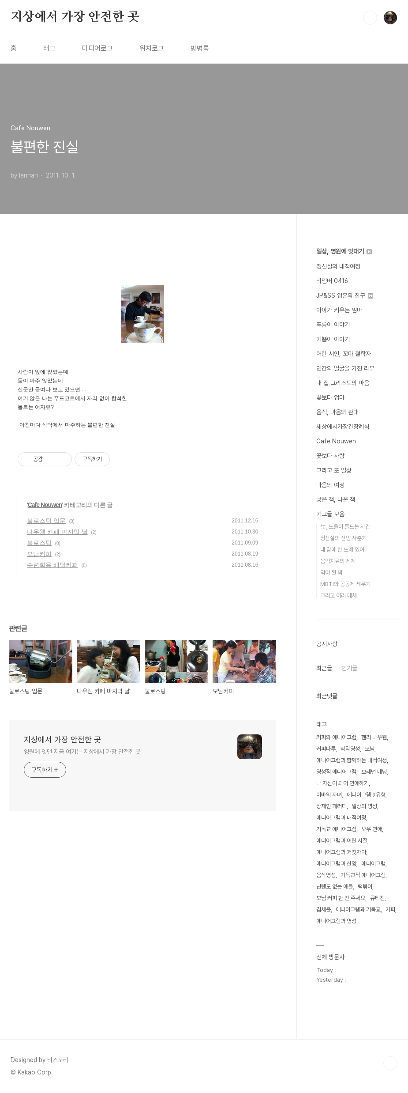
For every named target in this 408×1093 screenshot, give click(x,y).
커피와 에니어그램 (336, 737)
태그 (49, 48)
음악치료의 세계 (338, 561)
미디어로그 (97, 48)
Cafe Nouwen (45, 504)
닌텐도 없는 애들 (334, 886)
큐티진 (377, 898)
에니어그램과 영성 (336, 921)
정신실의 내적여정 (338, 266)
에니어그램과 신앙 (336, 863)
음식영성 (326, 875)
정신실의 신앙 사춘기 (343, 538)
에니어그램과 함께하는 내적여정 (351, 760)
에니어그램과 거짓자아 (341, 852)
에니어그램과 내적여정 (341, 817)
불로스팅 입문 (46, 520)
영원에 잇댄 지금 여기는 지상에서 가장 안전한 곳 (82, 751)
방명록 (200, 48)
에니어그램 (373, 863)
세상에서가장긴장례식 (342, 426)
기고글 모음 (330, 514)
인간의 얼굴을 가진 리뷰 (345, 368)
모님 (369, 748)
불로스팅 (39, 542)
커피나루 (326, 748)
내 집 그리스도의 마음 (342, 382)
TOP (390, 1063)
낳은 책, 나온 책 (335, 499)
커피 (390, 909)
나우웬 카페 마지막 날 (57, 531)
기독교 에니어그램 (336, 829)
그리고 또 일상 (334, 470)
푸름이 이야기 (333, 324)
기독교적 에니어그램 (363, 875)
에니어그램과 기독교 (358, 909)
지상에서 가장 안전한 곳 (75, 17)
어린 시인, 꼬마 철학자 (343, 353)
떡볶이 (365, 886)
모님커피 (39, 553)
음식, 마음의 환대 (337, 412)
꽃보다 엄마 (330, 397)
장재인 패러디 (331, 806)
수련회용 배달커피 (52, 564)
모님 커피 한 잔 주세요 (340, 898)
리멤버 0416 (332, 280)
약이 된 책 (331, 572)
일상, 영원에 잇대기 (344, 251)
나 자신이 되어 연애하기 (342, 783)
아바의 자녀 (329, 794)
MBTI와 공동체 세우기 (345, 584)
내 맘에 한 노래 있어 (342, 549)
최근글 (324, 668)
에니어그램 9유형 (366, 794)
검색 (370, 17)
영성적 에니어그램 (336, 771)
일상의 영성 (364, 806)
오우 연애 (371, 829)
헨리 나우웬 (374, 737)
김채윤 (323, 909)
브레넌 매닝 (374, 771)
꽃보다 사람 (330, 455)
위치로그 (151, 48)
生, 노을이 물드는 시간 (345, 526)
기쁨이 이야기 (333, 339)
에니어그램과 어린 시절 (341, 840)
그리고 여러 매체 (338, 595)
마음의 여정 (330, 484)
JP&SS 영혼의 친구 (344, 295)
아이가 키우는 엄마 (339, 310)
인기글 (349, 668)
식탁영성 (350, 748)
